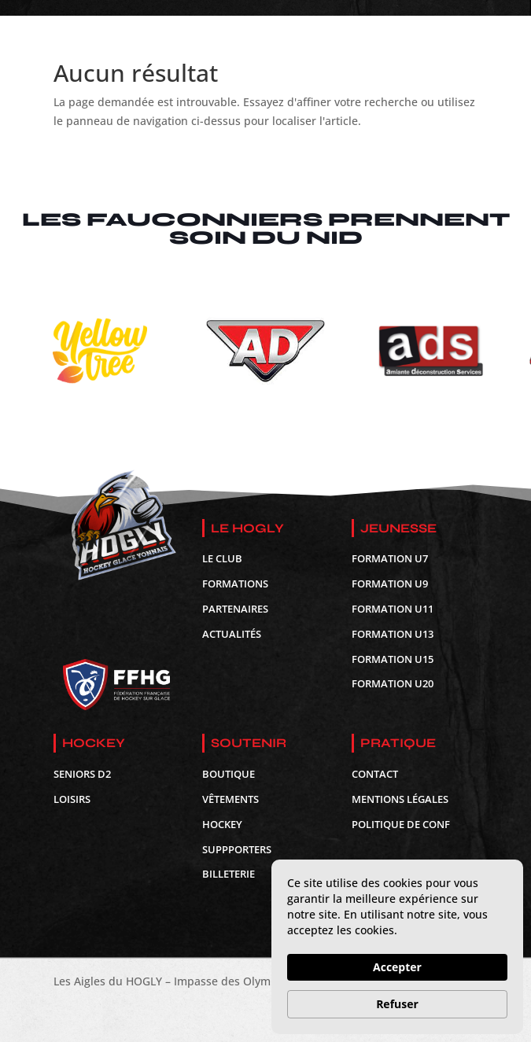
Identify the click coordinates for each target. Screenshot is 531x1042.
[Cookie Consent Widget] (397, 947)
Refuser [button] (397, 1003)
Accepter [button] (397, 966)
